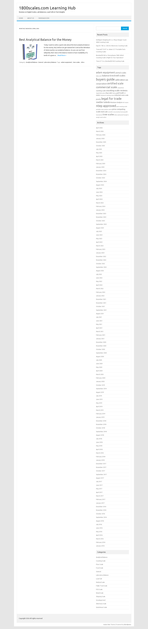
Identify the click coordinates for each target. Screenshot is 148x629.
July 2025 (99, 149)
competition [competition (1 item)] (120, 87)
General (40, 62)
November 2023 (101, 217)
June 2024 (99, 192)
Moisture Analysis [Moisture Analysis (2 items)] (116, 102)
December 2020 (101, 342)
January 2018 (100, 460)
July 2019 (99, 396)
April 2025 (99, 156)
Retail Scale (99, 593)
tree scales (76, 62)
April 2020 (99, 370)
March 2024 (99, 203)
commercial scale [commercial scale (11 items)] (106, 87)
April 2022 (99, 285)
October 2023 (100, 220)
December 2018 (101, 421)
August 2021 (100, 313)
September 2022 (101, 267)
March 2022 (99, 288)
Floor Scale (99, 564)
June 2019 (99, 399)
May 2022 (99, 281)
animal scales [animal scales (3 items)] (120, 73)
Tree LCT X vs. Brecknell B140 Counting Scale (110, 61)
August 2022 (100, 270)
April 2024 (99, 199)
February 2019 (100, 413)
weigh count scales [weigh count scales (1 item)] (101, 117)
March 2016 (99, 539)
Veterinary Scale (101, 603)
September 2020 (101, 353)
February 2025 (100, 163)
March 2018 (99, 453)
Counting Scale (100, 561)
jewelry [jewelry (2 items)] (98, 99)
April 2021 (99, 328)
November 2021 (101, 303)
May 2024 (99, 195)
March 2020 (99, 374)
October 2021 (100, 306)
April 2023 (99, 242)
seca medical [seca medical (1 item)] (116, 112)
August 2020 (100, 356)
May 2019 (99, 403)
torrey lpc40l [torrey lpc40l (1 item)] (124, 112)
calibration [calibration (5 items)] (120, 80)
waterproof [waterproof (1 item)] (120, 115)
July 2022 (99, 274)
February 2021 (100, 335)
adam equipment (66, 62)
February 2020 (100, 378)
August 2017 (100, 478)
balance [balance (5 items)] (106, 75)
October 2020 (100, 349)
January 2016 (100, 546)
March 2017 (99, 496)
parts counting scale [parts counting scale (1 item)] (121, 106)
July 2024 (99, 188)
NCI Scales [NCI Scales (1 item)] (125, 102)
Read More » (62, 55)
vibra (82, 62)
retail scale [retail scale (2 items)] (104, 112)
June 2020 (99, 363)
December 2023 (101, 213)
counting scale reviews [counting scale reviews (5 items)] (116, 90)
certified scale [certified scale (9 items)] (115, 83)
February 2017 (100, 499)
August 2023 (100, 228)
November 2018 (101, 424)
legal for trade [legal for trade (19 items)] (111, 98)
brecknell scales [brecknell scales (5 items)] (117, 75)
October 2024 (100, 178)
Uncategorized (100, 600)
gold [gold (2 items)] (117, 93)
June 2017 (99, 485)
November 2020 (101, 346)
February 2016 (100, 542)
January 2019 (100, 417)
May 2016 (99, 531)
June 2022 (99, 278)
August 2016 (100, 521)
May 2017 (99, 488)
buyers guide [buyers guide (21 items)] (105, 79)
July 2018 (99, 438)
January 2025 (100, 167)
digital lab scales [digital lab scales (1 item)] (100, 93)
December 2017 (101, 463)
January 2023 (100, 253)
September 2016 (101, 517)
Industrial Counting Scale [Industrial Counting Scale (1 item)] (107, 95)
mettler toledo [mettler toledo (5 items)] (103, 102)
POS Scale (99, 589)
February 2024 (100, 206)
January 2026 (100, 138)
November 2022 (101, 260)
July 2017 (99, 481)
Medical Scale (100, 582)
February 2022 (100, 292)
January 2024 (100, 210)
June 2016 (99, 528)
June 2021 (99, 321)
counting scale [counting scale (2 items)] (101, 91)
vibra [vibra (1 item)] (115, 115)
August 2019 (100, 392)
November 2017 (101, 467)
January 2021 (100, 338)
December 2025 (101, 142)
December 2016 (101, 506)
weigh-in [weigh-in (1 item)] (126, 115)
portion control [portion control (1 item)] (108, 109)
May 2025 (99, 152)
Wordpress (127, 624)
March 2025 (99, 160)
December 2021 (101, 299)
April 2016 (99, 535)
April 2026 (99, 128)
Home (21, 18)
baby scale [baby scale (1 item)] (99, 76)
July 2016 (99, 524)
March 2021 (99, 331)
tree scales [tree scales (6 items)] (108, 114)
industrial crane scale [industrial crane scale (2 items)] (121, 95)
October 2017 (100, 471)
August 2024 (100, 185)
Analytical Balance (31, 62)
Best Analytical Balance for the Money (45, 39)
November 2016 (101, 510)
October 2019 (100, 385)
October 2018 (100, 428)
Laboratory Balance (50, 62)
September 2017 (101, 474)
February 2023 (100, 249)
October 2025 (100, 145)
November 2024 (101, 174)
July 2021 (99, 317)
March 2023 (99, 245)
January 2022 (100, 295)
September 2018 (101, 431)
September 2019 (101, 388)
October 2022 (100, 263)
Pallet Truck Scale (101, 586)
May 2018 (99, 446)
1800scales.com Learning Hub (47, 8)
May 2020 (99, 367)
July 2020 (99, 360)
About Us (30, 18)
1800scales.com (43, 18)
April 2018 (99, 449)
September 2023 (101, 224)
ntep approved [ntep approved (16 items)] (106, 105)
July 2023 (99, 231)
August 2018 (100, 435)
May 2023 (99, 238)
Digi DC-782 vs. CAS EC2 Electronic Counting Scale (111, 45)
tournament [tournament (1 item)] (99, 115)
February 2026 (100, 135)
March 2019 (99, 410)
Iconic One (106, 624)
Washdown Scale (101, 607)
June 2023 (99, 235)
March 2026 (99, 131)
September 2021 (101, 310)
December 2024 (101, 170)
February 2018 (100, 456)
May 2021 (99, 324)
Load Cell (99, 578)
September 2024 (101, 181)
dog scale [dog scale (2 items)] (109, 93)
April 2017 (99, 492)
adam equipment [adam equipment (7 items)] (105, 72)
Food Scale (99, 568)
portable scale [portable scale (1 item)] (100, 109)
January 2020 (100, 381)
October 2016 (100, 513)
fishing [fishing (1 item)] (114, 93)
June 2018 (99, 442)
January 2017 (100, 503)
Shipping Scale (100, 596)
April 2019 (99, 406)
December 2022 (101, 256)
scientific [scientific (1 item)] (110, 112)
